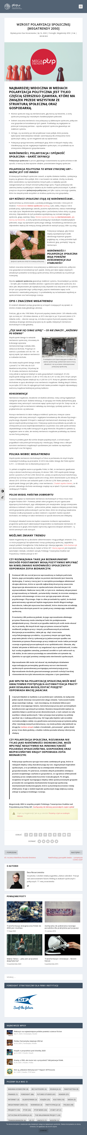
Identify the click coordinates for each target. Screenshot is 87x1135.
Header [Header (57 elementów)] (64, 1094)
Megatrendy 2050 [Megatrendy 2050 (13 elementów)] (17, 1105)
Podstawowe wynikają (33, 206)
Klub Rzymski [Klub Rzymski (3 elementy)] (30, 1099)
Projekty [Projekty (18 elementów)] (14, 1110)
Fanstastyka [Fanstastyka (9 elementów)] (71, 1089)
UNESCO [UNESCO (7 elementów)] (41, 1120)
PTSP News (31, 1072)
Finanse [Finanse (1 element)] (13, 1094)
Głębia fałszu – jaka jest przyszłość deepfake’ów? (22, 960)
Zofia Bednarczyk (70, 545)
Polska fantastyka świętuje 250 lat (28, 1041)
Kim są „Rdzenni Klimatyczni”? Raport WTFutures (34, 1070)
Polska (31, 1063)
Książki (31, 1053)
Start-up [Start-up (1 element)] (55, 1110)
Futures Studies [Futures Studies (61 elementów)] (46, 1094)
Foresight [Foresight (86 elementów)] (27, 1094)
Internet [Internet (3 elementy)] (13, 1099)
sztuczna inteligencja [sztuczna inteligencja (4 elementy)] (19, 1115)
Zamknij (43, 1130)
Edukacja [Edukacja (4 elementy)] (55, 1089)
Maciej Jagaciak (58, 548)
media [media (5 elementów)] (71, 1099)
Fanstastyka (27, 1034)
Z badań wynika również (63, 483)
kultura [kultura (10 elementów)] (58, 1099)
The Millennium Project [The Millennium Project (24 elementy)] (47, 1115)
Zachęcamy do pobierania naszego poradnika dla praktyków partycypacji (62, 927)
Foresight (52, 33)
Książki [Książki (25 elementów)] (45, 1099)
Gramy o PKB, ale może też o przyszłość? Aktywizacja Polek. (38, 1060)
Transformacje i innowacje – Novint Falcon (60, 960)
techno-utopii (27, 727)
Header (34, 1034)
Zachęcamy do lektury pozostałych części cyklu (53, 807)
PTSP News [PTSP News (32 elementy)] (40, 1110)
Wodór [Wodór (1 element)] (54, 1120)
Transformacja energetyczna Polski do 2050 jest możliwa (24, 927)
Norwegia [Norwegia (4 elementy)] (36, 1105)
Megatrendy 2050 (63, 33)
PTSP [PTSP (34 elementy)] (27, 1110)
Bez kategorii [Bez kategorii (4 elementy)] (39, 1089)
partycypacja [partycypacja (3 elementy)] (53, 1105)
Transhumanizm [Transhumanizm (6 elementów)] (17, 1120)
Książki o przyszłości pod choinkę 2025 (30, 1051)
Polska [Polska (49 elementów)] (68, 1105)
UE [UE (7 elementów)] (31, 1120)
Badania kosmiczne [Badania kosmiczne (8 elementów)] (18, 1089)
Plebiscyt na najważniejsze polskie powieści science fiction (38, 1031)
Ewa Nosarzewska (29, 33)
